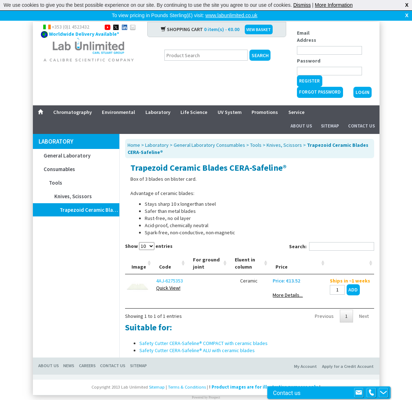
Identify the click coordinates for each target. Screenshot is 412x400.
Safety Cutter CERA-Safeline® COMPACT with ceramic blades (203, 332)
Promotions (265, 101)
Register (309, 69)
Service (296, 101)
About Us (301, 114)
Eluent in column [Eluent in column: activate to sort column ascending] (245, 252)
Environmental (118, 101)
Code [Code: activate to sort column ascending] (165, 255)
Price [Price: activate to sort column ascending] (282, 255)
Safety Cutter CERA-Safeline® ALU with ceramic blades (197, 339)
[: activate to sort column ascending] (350, 252)
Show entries (149, 235)
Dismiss (302, 5)
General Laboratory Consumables (67, 151)
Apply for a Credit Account (348, 355)
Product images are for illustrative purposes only (265, 375)
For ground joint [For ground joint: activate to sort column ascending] (206, 252)
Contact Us (361, 114)
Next (364, 304)
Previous (324, 304)
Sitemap (330, 114)
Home (134, 133)
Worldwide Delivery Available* (84, 22)
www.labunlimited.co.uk (231, 15)
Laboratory (157, 101)
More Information (334, 5)
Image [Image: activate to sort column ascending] (138, 255)
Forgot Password (320, 81)
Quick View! (168, 276)
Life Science (193, 101)
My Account (305, 355)
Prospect (214, 386)
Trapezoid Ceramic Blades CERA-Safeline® (89, 198)
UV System (230, 101)
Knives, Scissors (73, 184)
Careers (87, 354)
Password (309, 49)
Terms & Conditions (187, 375)
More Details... (288, 283)
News (68, 354)
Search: (331, 235)
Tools (55, 171)
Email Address (306, 25)
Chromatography (72, 101)
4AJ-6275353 (169, 269)
